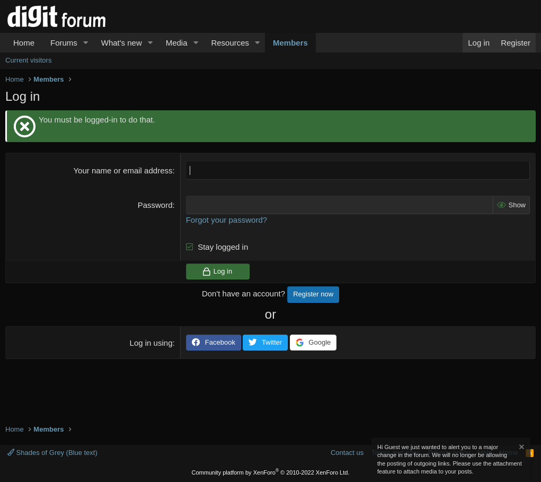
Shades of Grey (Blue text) (52, 453)
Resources (230, 42)
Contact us (347, 453)
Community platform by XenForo (271, 472)
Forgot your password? (226, 219)
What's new (121, 42)
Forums (63, 42)
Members (290, 42)
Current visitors (28, 60)
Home (23, 42)
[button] (85, 42)
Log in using (151, 342)
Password (155, 204)
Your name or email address (122, 170)
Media (177, 42)
